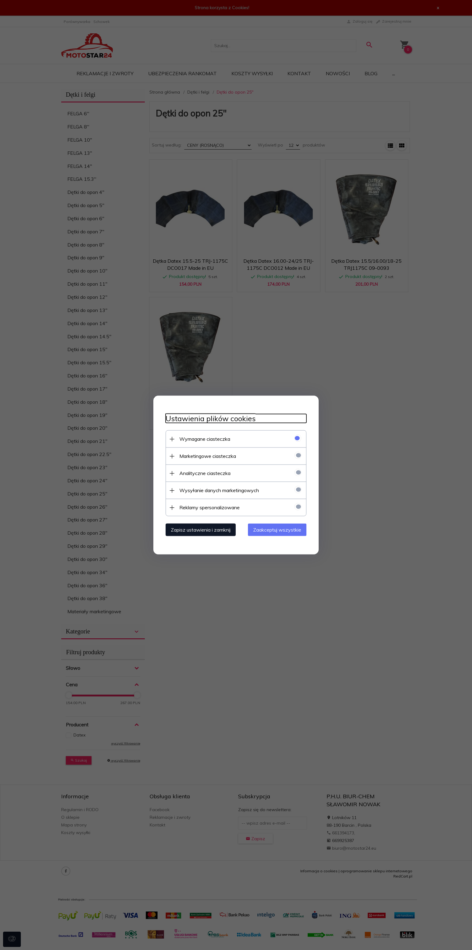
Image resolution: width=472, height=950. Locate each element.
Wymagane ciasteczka (204, 439)
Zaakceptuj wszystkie (277, 530)
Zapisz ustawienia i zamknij (200, 530)
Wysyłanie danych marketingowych (219, 490)
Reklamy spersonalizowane (209, 507)
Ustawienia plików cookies (211, 418)
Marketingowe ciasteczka (207, 456)
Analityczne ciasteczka (204, 473)
